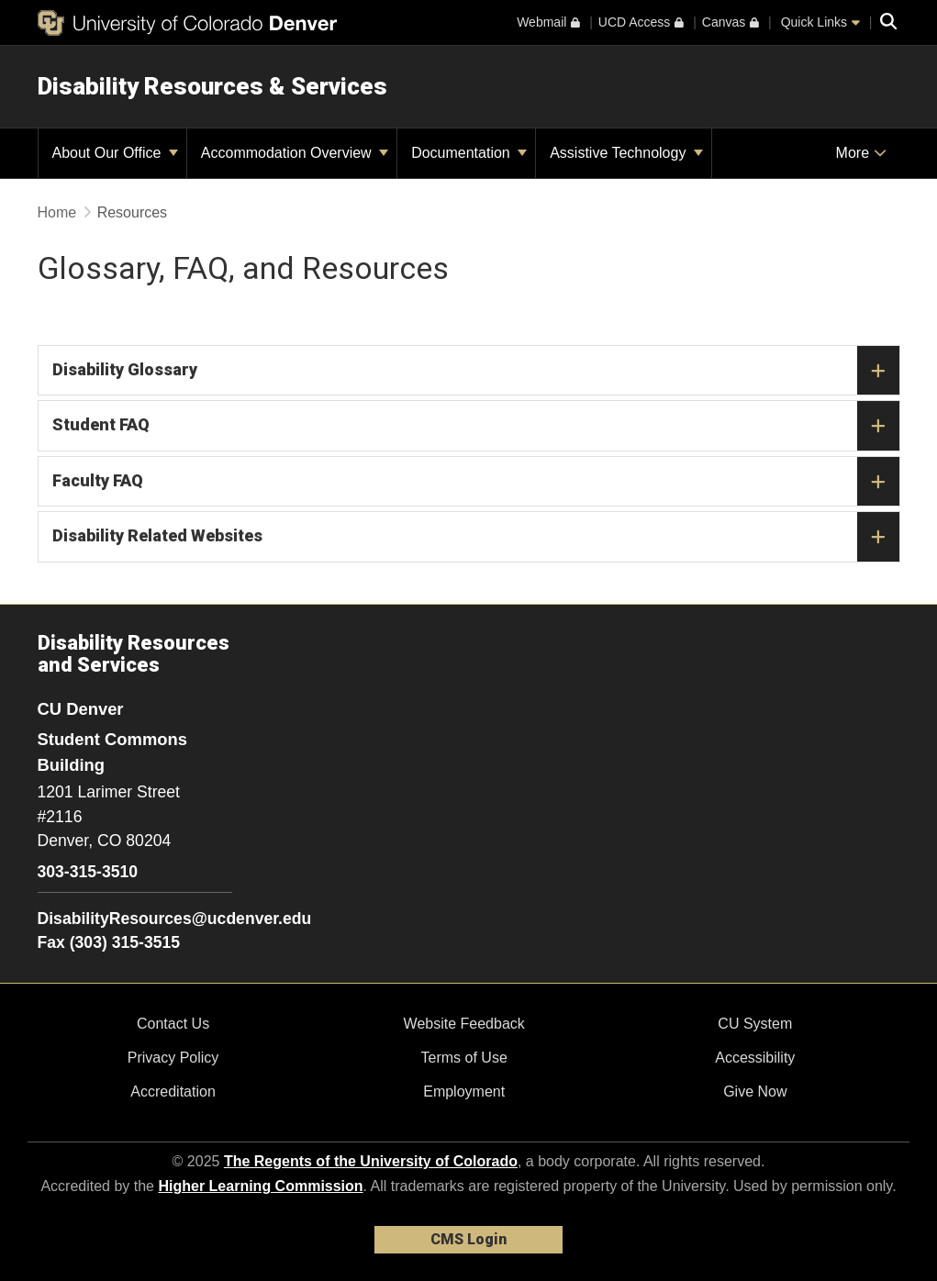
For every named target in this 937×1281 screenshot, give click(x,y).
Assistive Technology (626, 153)
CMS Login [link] (468, 1239)
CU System (755, 1023)
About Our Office (115, 153)
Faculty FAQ (475, 482)
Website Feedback (464, 1023)
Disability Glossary (475, 370)
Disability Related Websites (475, 537)
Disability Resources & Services (212, 86)
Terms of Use (464, 1057)
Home (57, 212)
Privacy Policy (173, 1057)
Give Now (754, 1091)
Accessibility (755, 1057)
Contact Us (173, 1023)
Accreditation (173, 1091)
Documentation (469, 153)
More (861, 153)
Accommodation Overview (294, 153)
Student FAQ (475, 426)
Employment (464, 1091)
